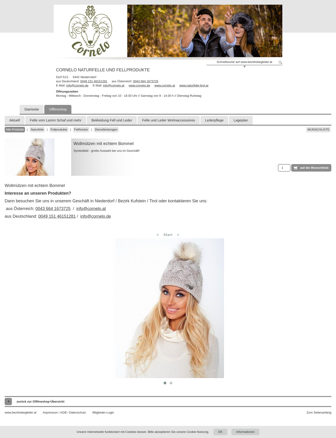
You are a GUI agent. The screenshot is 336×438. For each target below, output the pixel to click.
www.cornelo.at (164, 85)
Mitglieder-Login (103, 412)
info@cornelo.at (113, 85)
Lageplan (241, 120)
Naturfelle (37, 129)
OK (220, 432)
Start (167, 235)
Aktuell (14, 120)
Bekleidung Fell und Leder (111, 120)
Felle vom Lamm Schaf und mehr (55, 120)
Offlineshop (58, 109)
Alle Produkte (15, 129)
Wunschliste (318, 129)
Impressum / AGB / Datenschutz (64, 412)
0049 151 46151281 (93, 81)
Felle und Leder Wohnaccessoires (168, 120)
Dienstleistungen (106, 129)
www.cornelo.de (139, 85)
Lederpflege (214, 120)
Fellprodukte (59, 129)
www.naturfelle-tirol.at (193, 85)
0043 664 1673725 (145, 81)
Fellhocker (81, 129)
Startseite (31, 109)
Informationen (245, 432)
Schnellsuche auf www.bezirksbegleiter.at (244, 62)
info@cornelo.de (77, 85)
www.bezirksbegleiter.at (20, 412)
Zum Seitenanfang (319, 412)
